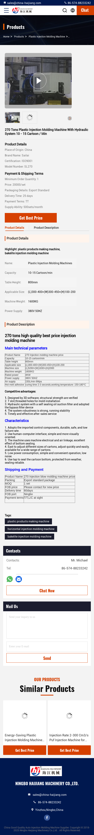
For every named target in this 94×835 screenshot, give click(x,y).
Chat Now (47, 591)
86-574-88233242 (77, 3)
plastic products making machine (28, 521)
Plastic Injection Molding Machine (47, 36)
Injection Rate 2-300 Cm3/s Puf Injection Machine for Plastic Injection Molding (68, 738)
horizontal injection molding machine (31, 529)
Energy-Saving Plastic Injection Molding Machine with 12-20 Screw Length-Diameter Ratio (23, 738)
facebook (47, 818)
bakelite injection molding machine (29, 536)
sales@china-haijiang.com (22, 3)
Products (19, 36)
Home (6, 36)
